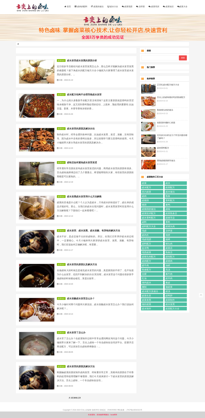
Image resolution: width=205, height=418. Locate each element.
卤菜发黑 (146, 300)
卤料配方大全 (148, 226)
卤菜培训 (153, 6)
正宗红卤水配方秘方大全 (168, 85)
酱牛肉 (168, 274)
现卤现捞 (146, 239)
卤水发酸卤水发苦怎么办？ (81, 299)
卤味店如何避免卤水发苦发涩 (82, 163)
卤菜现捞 (126, 6)
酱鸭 (167, 205)
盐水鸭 (145, 248)
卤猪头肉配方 (148, 257)
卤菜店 (168, 248)
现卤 (144, 231)
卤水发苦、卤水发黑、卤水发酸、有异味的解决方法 (93, 231)
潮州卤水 (146, 283)
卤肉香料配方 (163, 148)
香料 (167, 222)
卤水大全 (112, 6)
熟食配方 (146, 270)
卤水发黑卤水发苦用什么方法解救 (84, 197)
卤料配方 (146, 244)
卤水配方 (146, 187)
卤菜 (144, 183)
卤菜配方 (169, 187)
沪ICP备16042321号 (134, 410)
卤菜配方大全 (172, 309)
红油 (144, 278)
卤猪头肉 (169, 226)
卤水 (167, 183)
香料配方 (169, 200)
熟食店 (168, 252)
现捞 (167, 235)
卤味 (167, 209)
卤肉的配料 (80, 6)
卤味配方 (169, 257)
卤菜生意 (146, 296)
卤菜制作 (169, 300)
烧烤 (167, 239)
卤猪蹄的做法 (148, 209)
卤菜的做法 (97, 6)
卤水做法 (169, 192)
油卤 (167, 265)
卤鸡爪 (145, 235)
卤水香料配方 (148, 218)
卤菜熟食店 (171, 213)
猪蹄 (144, 205)
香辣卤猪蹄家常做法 (166, 161)
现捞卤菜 (146, 252)
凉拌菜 (140, 6)
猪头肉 (168, 244)
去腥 (144, 274)
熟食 (167, 196)
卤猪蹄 (145, 200)
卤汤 (167, 291)
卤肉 (144, 196)
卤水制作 (146, 309)
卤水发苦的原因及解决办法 (81, 129)
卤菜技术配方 (148, 213)
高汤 (167, 270)
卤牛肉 (145, 265)
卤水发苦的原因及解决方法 (81, 366)
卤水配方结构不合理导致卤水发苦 (84, 95)
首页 (67, 6)
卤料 (144, 222)
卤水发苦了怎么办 (76, 333)
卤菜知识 (168, 6)
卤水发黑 (169, 304)
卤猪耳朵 (169, 218)
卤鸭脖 (168, 296)
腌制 (144, 287)
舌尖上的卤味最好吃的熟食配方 (171, 97)
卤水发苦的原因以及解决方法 (82, 265)
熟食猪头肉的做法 (165, 110)
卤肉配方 (146, 261)
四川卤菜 (146, 192)
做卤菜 (168, 287)
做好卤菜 (146, 304)
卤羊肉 (168, 278)
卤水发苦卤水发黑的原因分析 (82, 61)
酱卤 (167, 283)
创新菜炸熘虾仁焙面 (166, 123)
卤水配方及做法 (150, 291)
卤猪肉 (168, 261)
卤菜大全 (182, 6)
